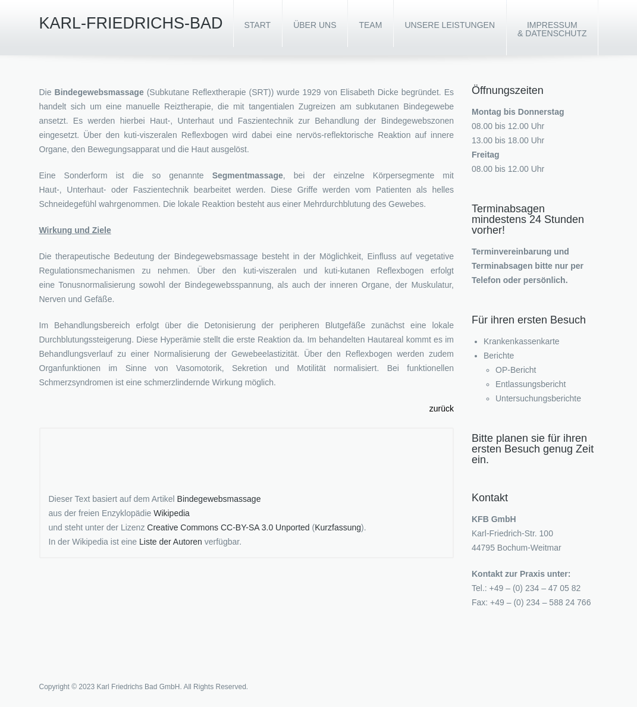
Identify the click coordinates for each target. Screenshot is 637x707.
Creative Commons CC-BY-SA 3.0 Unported (228, 527)
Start (257, 25)
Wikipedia (171, 513)
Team (370, 25)
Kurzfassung (338, 527)
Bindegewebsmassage (219, 499)
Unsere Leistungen (449, 25)
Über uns (314, 25)
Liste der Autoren (170, 541)
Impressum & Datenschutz (551, 29)
